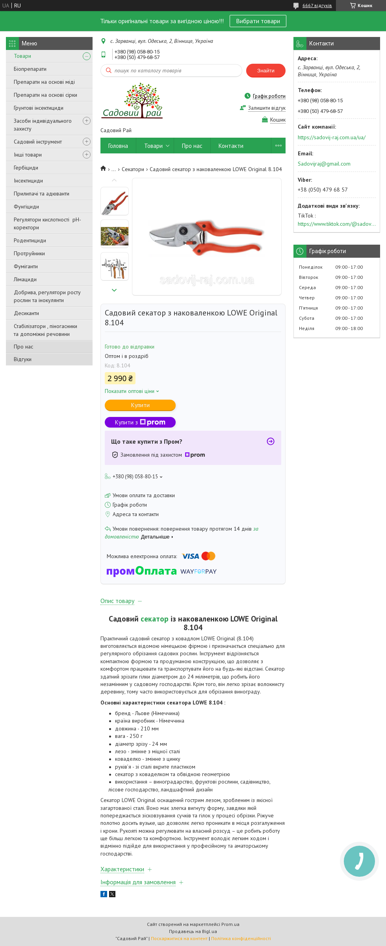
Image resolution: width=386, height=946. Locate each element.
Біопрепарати (30, 68)
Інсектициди (28, 180)
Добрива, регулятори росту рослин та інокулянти (47, 296)
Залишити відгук (267, 108)
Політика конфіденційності (241, 938)
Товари (22, 55)
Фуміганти (26, 266)
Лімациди (25, 279)
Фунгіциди (26, 206)
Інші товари (28, 154)
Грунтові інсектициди (38, 107)
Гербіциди (26, 167)
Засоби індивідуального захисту (43, 124)
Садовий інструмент (38, 141)
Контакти (231, 146)
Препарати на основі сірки (45, 94)
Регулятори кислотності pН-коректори (47, 223)
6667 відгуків (317, 5)
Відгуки (23, 359)
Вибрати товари (258, 21)
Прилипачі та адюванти (41, 193)
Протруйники (29, 253)
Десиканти (26, 313)
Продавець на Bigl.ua (193, 931)
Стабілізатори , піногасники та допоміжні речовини (45, 330)
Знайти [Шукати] (266, 71)
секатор (155, 618)
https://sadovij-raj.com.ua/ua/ (332, 137)
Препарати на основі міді (44, 81)
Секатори (133, 169)
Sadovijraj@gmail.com (324, 163)
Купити (140, 405)
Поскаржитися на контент (179, 938)
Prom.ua (230, 924)
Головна (118, 146)
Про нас (23, 346)
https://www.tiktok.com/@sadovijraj (337, 223)
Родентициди (30, 240)
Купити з (140, 422)
